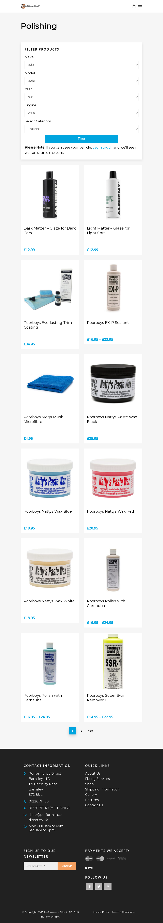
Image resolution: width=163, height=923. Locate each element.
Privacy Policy (101, 911)
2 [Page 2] (81, 730)
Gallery (91, 795)
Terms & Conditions (123, 911)
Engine (30, 105)
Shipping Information (102, 789)
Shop (89, 784)
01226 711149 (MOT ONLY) (49, 808)
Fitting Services (97, 779)
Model (30, 73)
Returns (92, 800)
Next (90, 730)
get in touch (102, 147)
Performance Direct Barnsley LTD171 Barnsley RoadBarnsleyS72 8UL (45, 784)
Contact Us (94, 805)
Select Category (38, 121)
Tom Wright (52, 916)
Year (28, 89)
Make (29, 57)
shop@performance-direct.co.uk (46, 817)
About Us (92, 773)
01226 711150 (39, 801)
